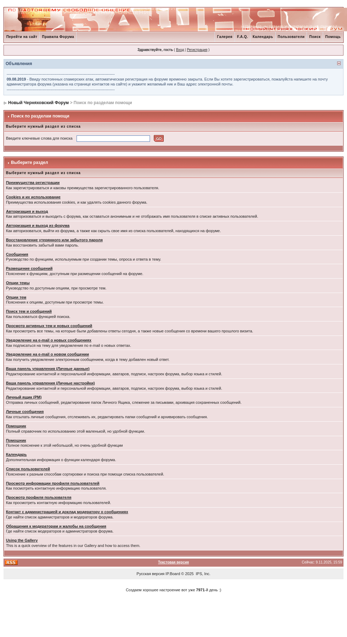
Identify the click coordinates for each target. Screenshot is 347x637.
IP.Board (172, 574)
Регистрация (197, 50)
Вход (180, 50)
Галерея (225, 37)
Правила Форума (58, 37)
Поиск (315, 37)
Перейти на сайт (22, 37)
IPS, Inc (203, 574)
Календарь (263, 37)
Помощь (333, 37)
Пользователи (291, 37)
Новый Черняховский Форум (38, 102)
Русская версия (150, 574)
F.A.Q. (242, 37)
